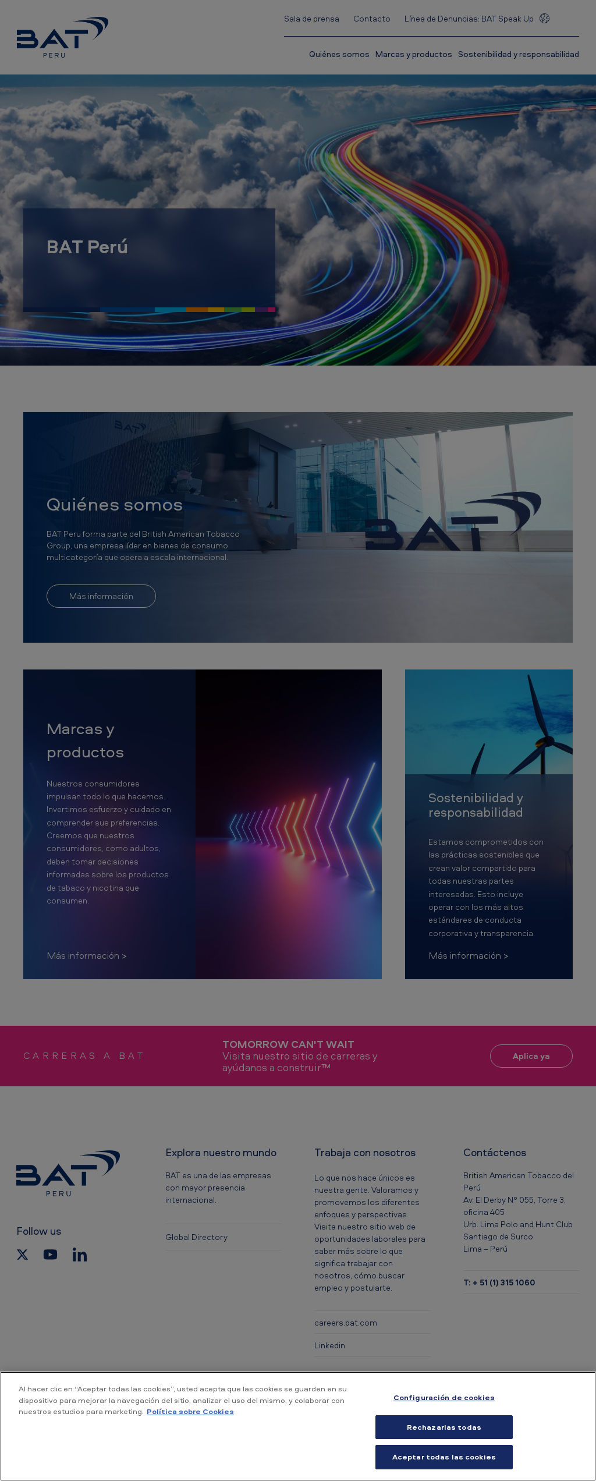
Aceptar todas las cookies (444, 1456)
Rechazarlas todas (444, 1427)
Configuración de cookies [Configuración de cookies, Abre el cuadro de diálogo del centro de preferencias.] (444, 1397)
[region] (298, 1426)
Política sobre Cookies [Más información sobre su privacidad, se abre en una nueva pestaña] (190, 1411)
